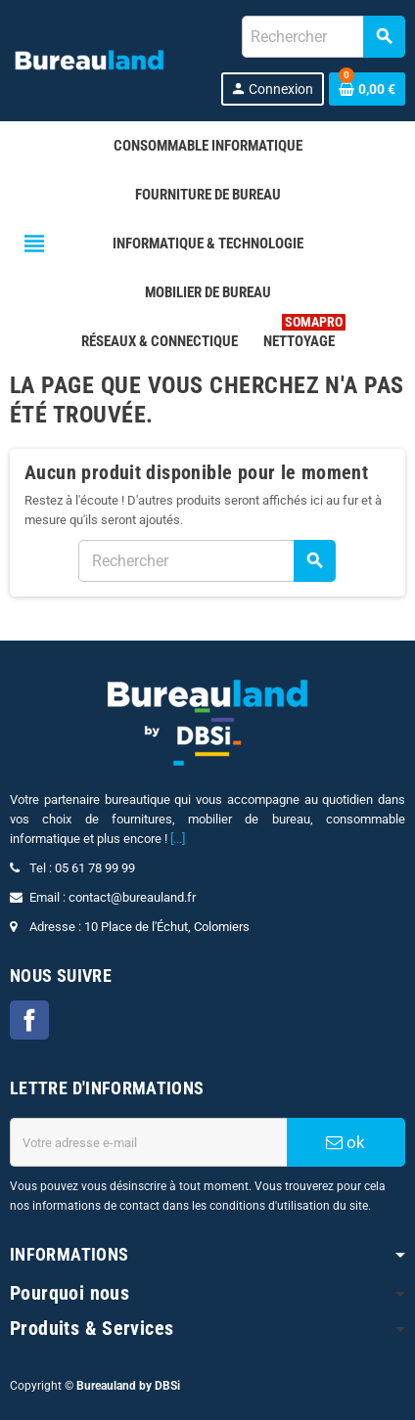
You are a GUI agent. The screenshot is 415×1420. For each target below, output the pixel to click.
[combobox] (323, 37)
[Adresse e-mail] (148, 1142)
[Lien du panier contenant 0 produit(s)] (367, 89)
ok (345, 1142)
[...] (177, 838)
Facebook (29, 1020)
